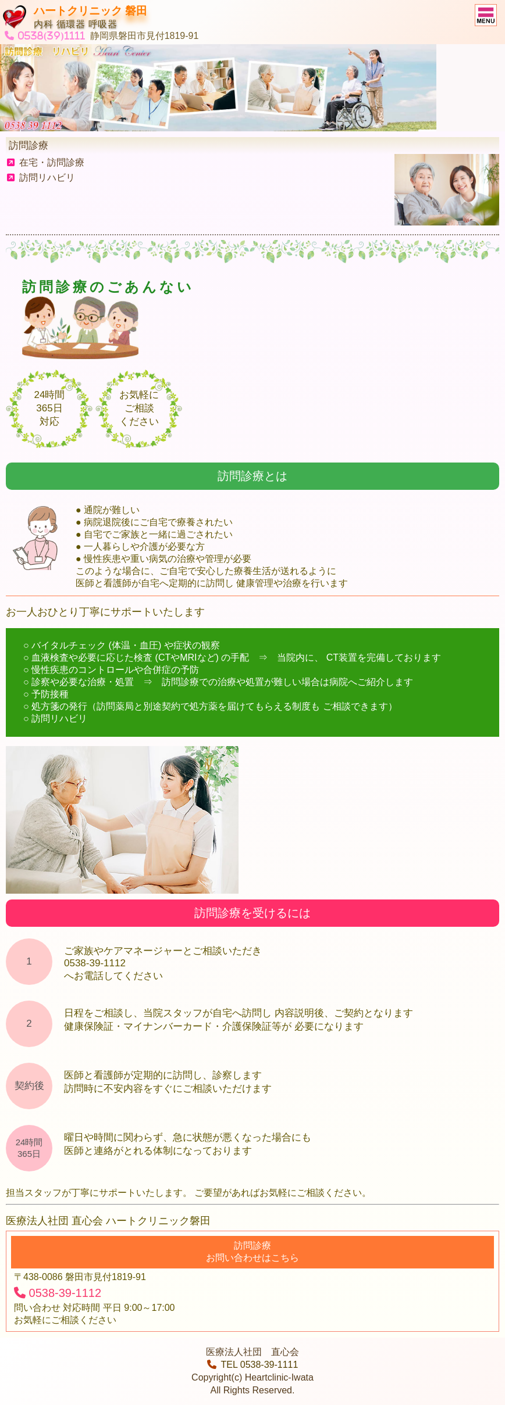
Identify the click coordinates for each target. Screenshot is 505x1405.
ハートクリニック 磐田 (90, 11)
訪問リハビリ (41, 177)
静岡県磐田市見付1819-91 (144, 36)
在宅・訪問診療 (45, 162)
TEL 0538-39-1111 (252, 1365)
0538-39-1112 (57, 1292)
